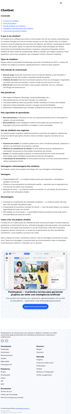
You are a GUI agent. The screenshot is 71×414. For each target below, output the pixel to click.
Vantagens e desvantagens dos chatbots (18, 28)
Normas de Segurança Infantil (12, 397)
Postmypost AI (6, 364)
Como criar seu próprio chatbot (15, 31)
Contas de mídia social (44, 363)
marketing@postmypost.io (22, 408)
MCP (2, 384)
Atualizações (5, 375)
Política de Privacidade (9, 394)
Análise (3, 358)
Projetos (39, 360)
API (2, 381)
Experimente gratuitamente (35, 306)
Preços (3, 372)
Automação (5, 352)
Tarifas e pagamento (44, 375)
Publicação (5, 349)
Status (3, 378)
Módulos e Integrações (45, 372)
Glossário (40, 352)
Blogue (39, 349)
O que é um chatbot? (11, 21)
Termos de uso (6, 391)
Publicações (40, 366)
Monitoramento (7, 355)
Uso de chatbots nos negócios (14, 26)
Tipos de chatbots (9, 23)
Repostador (5, 361)
